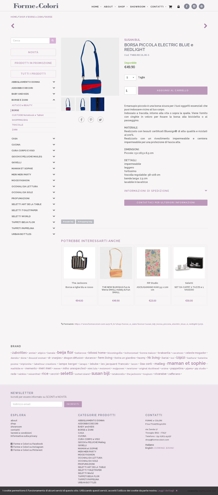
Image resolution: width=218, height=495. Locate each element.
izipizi (180, 357)
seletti (66, 373)
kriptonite (26, 364)
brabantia (164, 352)
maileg (159, 363)
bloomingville (115, 353)
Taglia (134, 77)
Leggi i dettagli (166, 490)
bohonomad (131, 353)
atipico (42, 353)
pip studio (200, 368)
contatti (15, 430)
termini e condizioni (21, 433)
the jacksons (134, 374)
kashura (191, 358)
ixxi (172, 358)
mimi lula (92, 368)
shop (13, 423)
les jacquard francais (115, 363)
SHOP (121, 6)
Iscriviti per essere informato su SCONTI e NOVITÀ (109, 394)
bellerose (80, 353)
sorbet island (82, 374)
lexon (134, 364)
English (159, 448)
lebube (94, 364)
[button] (54, 82)
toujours (147, 374)
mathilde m (17, 368)
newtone (132, 368)
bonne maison (148, 353)
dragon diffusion (73, 357)
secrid (54, 373)
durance (90, 357)
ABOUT (108, 6)
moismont (105, 368)
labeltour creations (45, 364)
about (14, 420)
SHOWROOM (137, 6)
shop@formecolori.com (157, 440)
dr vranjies (54, 357)
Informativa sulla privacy (24, 436)
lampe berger (68, 363)
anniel (32, 353)
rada (13, 374)
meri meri (45, 368)
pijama (189, 368)
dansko (15, 358)
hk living (153, 357)
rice (45, 374)
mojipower (118, 368)
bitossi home (96, 352)
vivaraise (160, 373)
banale (51, 353)
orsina (164, 368)
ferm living (105, 357)
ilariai (165, 357)
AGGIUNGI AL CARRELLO (173, 90)
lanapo (83, 364)
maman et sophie (186, 363)
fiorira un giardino (124, 357)
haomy (141, 357)
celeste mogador (195, 352)
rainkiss (22, 374)
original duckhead (149, 368)
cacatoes (177, 353)
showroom (16, 426)
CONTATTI (157, 6)
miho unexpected (74, 368)
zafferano (174, 373)
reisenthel (34, 374)
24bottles (19, 352)
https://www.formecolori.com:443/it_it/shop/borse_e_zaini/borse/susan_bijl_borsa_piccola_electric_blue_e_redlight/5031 (139, 324)
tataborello (118, 374)
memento (31, 368)
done (24, 358)
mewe (57, 368)
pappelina (176, 368)
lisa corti (146, 363)
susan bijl (100, 373)
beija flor (65, 352)
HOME (95, 6)
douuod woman (37, 358)
